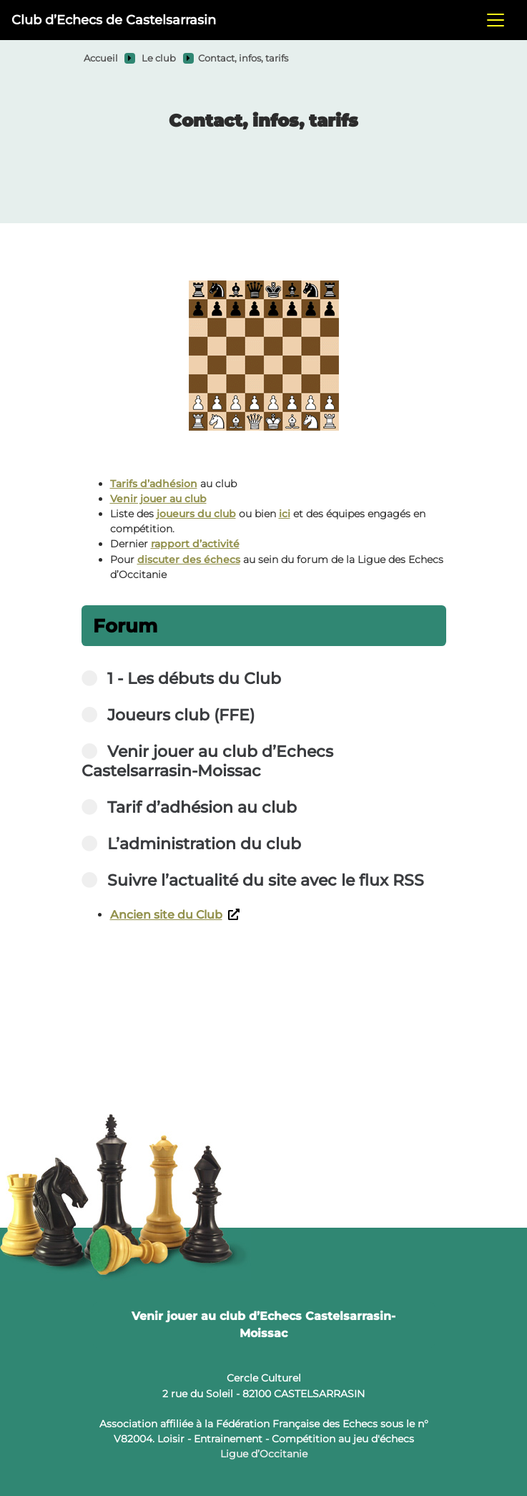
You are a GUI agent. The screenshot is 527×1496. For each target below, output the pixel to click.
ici (284, 513)
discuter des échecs (188, 559)
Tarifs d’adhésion (153, 483)
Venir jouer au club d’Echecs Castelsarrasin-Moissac (263, 1324)
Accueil (101, 58)
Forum (125, 626)
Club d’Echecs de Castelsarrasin (113, 19)
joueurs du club (196, 513)
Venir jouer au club (158, 498)
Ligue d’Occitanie (263, 1453)
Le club (159, 58)
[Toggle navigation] (496, 20)
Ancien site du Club (175, 914)
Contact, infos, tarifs (243, 58)
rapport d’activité (195, 543)
